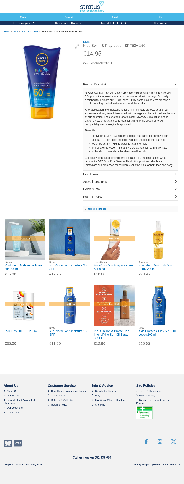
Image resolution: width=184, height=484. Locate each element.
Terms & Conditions (148, 391)
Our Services (57, 395)
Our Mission (12, 395)
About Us (10, 391)
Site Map (98, 404)
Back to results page (97, 209)
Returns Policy (57, 404)
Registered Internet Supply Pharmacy (152, 401)
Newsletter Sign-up (104, 391)
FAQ (96, 395)
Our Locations (13, 407)
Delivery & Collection (61, 400)
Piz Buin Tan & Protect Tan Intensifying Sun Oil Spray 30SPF (111, 335)
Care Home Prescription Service (67, 391)
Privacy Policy (145, 395)
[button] (77, 46)
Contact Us (11, 412)
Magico (146, 464)
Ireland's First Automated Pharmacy (19, 401)
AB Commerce (172, 464)
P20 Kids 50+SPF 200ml (21, 331)
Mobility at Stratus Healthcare (110, 400)
